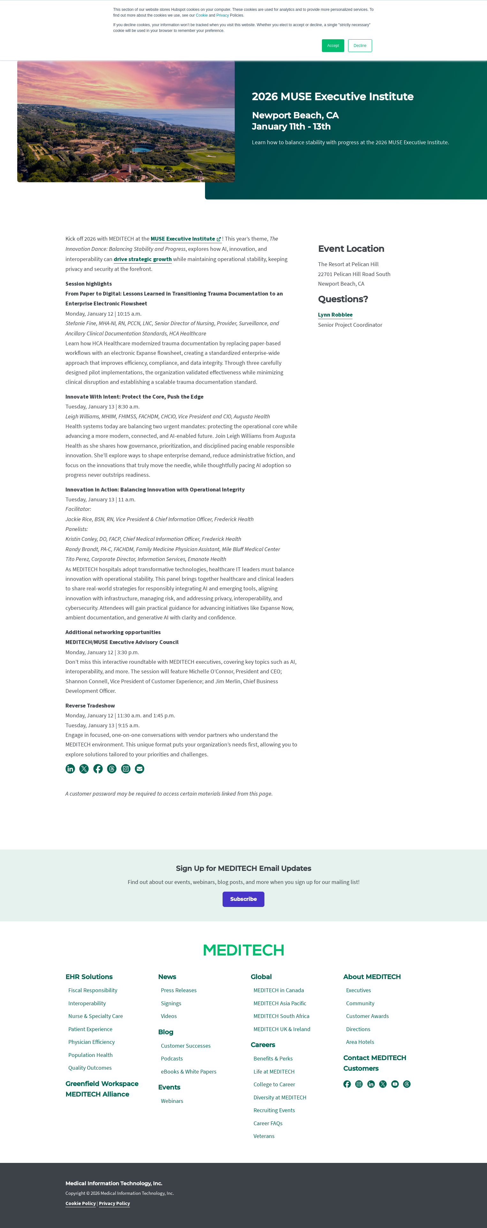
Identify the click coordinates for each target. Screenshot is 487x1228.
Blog (165, 1032)
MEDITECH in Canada (279, 990)
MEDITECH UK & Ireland (282, 1029)
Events (169, 1087)
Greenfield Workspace (101, 1084)
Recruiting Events (274, 1110)
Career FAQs (268, 1123)
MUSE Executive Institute (183, 239)
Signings (171, 1003)
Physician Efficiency (91, 1041)
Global (261, 977)
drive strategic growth (143, 259)
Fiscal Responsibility (92, 990)
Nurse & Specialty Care (95, 1016)
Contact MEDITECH (374, 1058)
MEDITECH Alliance (97, 1094)
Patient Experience (90, 1029)
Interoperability (87, 1003)
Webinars (172, 1100)
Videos (169, 1016)
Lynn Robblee (335, 315)
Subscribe (243, 899)
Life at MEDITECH (274, 1071)
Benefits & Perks (273, 1058)
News (167, 977)
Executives (358, 990)
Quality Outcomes (90, 1067)
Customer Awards (367, 1016)
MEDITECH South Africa (281, 1016)
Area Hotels (360, 1041)
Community (360, 1003)
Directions (358, 1029)
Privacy (222, 15)
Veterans (264, 1136)
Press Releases (179, 990)
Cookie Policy (80, 1203)
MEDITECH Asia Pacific (280, 1003)
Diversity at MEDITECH (280, 1097)
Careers (263, 1045)
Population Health (90, 1055)
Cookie (202, 15)
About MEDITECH (372, 977)
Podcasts (172, 1058)
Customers (360, 1068)
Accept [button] (333, 45)
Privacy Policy (114, 1203)
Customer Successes (186, 1045)
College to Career (274, 1084)
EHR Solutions (88, 977)
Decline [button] (360, 45)
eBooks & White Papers (189, 1071)
